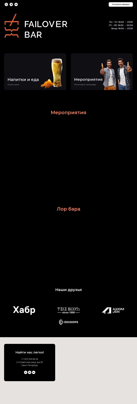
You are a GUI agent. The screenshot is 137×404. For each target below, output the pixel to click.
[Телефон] (6, 4)
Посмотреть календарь (85, 85)
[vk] (16, 4)
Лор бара (68, 209)
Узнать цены (13, 85)
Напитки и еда (23, 79)
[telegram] (11, 4)
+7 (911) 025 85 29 (29, 359)
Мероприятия (88, 79)
